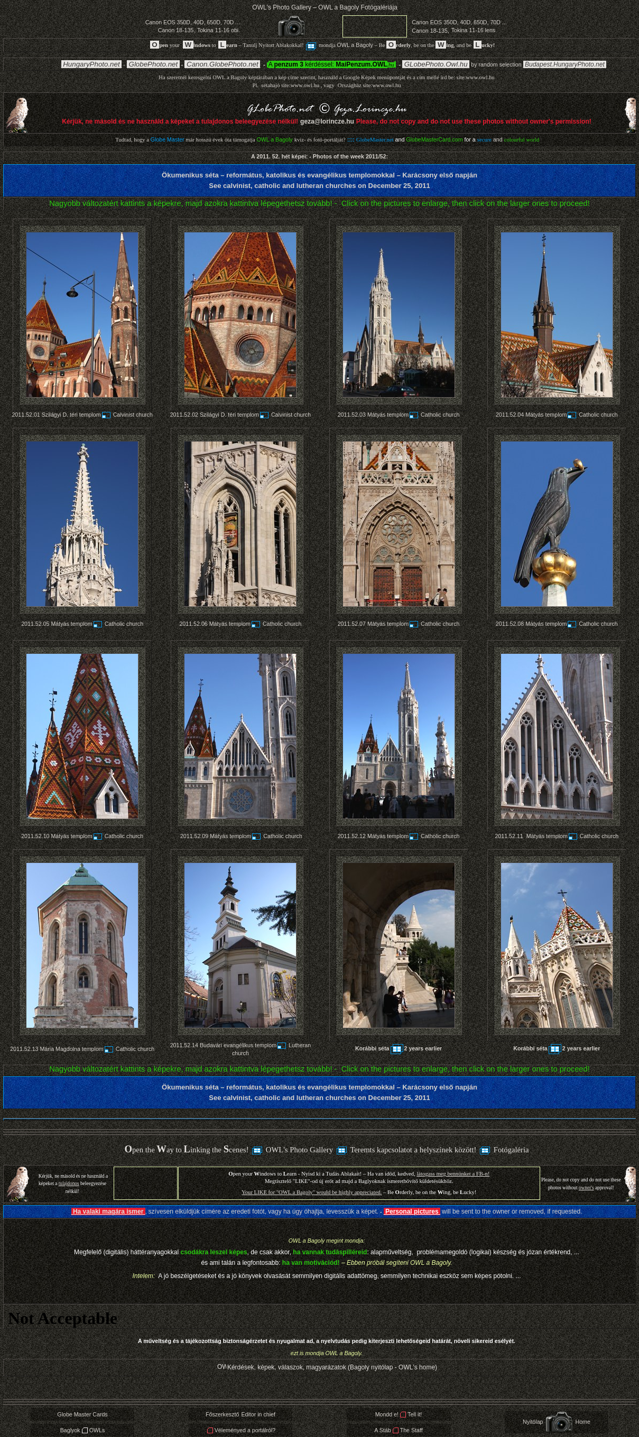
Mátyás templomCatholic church (413, 414)
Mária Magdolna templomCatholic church (97, 1049)
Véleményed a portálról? (241, 1430)
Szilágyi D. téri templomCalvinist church (97, 414)
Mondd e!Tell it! (398, 1414)
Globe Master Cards (82, 1414)
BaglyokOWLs (82, 1430)
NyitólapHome (556, 1422)
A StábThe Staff (398, 1430)
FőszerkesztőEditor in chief (240, 1414)
